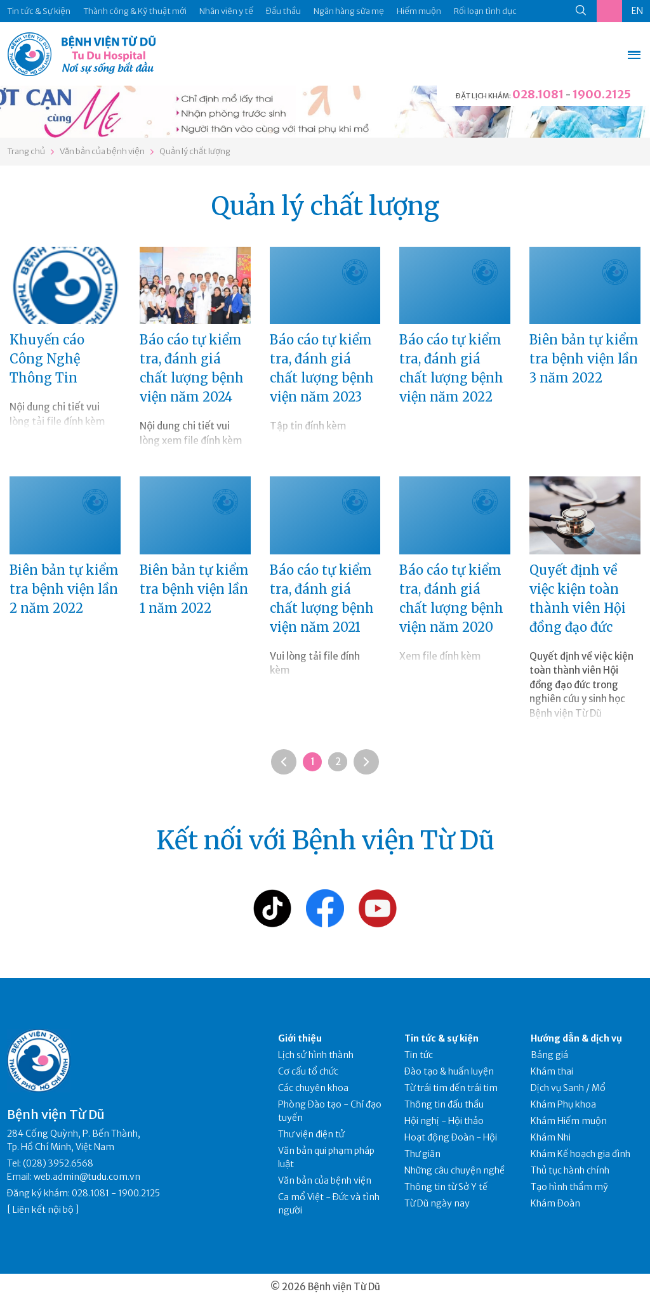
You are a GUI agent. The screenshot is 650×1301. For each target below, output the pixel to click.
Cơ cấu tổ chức (308, 1071)
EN (637, 10)
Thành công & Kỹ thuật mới (135, 11)
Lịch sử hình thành (316, 1055)
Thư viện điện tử (311, 1134)
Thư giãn (422, 1154)
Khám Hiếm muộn (569, 1121)
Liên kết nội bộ (43, 1209)
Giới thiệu (300, 1038)
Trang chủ (26, 151)
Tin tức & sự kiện (441, 1038)
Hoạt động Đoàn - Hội (450, 1137)
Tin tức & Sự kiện (38, 11)
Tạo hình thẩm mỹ (569, 1187)
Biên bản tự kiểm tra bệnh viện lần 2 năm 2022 (64, 589)
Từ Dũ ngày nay (437, 1203)
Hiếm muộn (419, 11)
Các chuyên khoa (313, 1088)
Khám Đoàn (555, 1203)
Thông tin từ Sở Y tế (446, 1187)
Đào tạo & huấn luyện (449, 1071)
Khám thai (552, 1071)
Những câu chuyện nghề (454, 1170)
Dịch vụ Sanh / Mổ (568, 1088)
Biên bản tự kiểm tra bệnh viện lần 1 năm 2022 (194, 589)
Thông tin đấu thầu (444, 1104)
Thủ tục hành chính (570, 1170)
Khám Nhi (551, 1137)
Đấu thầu (283, 11)
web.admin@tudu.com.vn (87, 1176)
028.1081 (538, 94)
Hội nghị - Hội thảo (444, 1121)
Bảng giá (549, 1055)
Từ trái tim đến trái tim (451, 1088)
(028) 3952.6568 (58, 1163)
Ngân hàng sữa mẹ (349, 11)
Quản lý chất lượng (194, 151)
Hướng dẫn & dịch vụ (576, 1038)
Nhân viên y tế (226, 11)
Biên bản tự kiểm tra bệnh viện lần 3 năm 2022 (584, 359)
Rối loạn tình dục (485, 11)
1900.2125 (602, 94)
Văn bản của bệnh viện (102, 151)
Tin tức (418, 1055)
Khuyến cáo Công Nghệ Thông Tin (47, 359)
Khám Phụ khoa (563, 1104)
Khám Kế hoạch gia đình (580, 1154)
